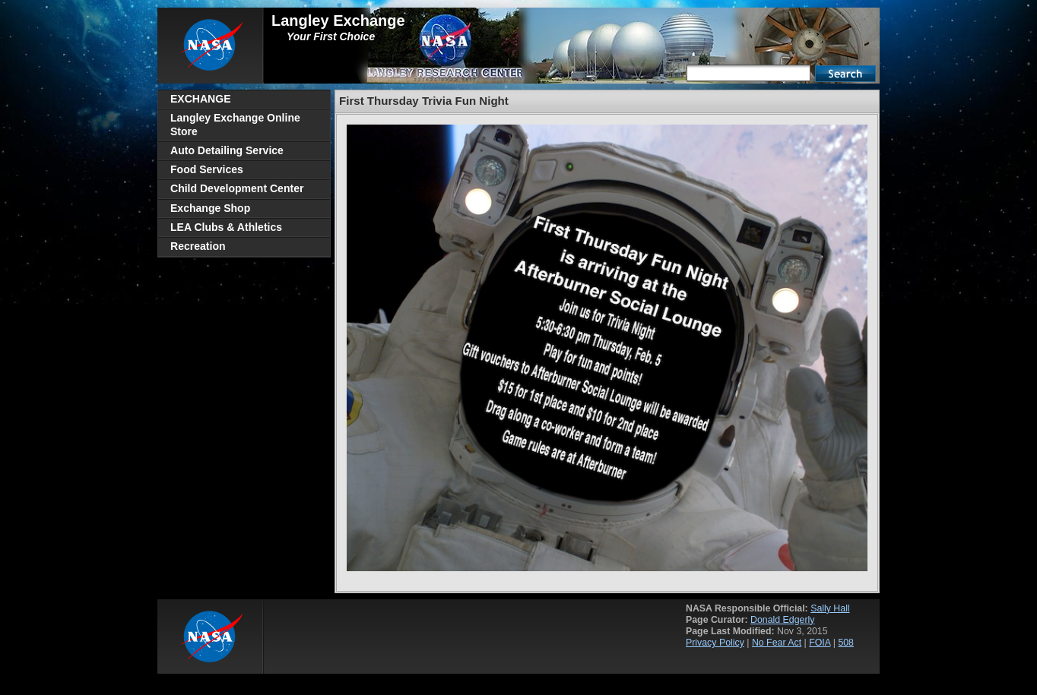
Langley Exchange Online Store (235, 124)
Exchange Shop (210, 208)
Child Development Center (236, 188)
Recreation (198, 246)
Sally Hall (829, 608)
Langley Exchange (338, 20)
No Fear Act (776, 642)
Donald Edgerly (782, 619)
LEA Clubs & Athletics (226, 227)
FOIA (819, 642)
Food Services (206, 169)
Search (845, 73)
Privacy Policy (715, 642)
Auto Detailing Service (227, 150)
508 (846, 642)
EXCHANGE (200, 99)
